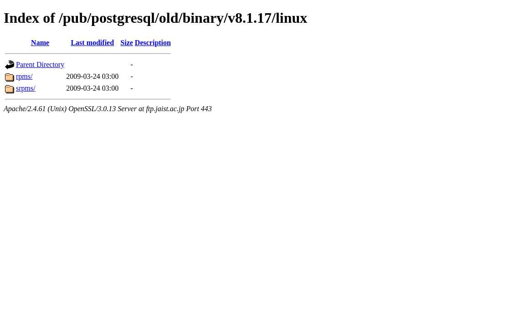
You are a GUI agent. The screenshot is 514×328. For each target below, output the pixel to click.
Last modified (92, 42)
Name (40, 42)
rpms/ (24, 76)
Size (126, 42)
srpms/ (26, 88)
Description (153, 42)
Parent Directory (40, 64)
